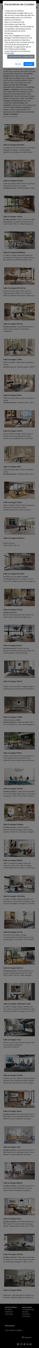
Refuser (18, 64)
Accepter (29, 64)
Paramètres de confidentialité (21, 56)
